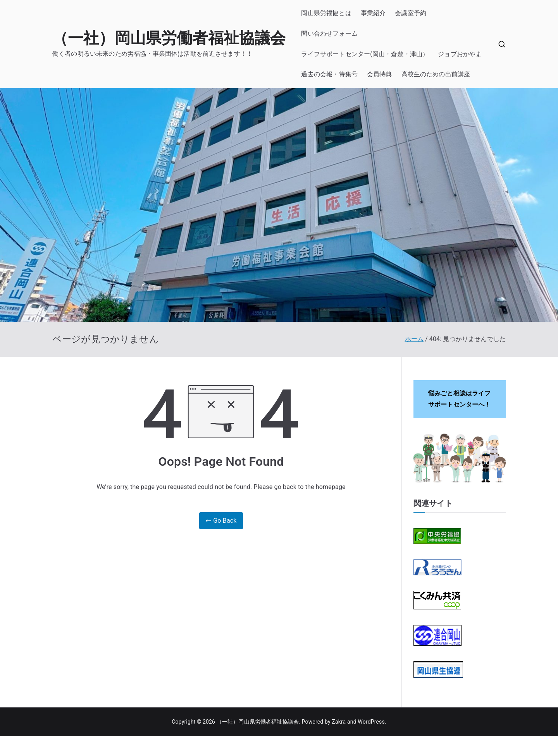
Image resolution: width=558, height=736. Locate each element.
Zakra (339, 722)
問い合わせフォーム (329, 33)
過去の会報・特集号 (329, 74)
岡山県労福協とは (326, 13)
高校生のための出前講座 (435, 74)
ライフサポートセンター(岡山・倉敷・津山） (365, 54)
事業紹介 (373, 13)
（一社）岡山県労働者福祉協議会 (169, 38)
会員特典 (379, 74)
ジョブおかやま (460, 54)
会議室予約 (410, 13)
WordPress (371, 722)
